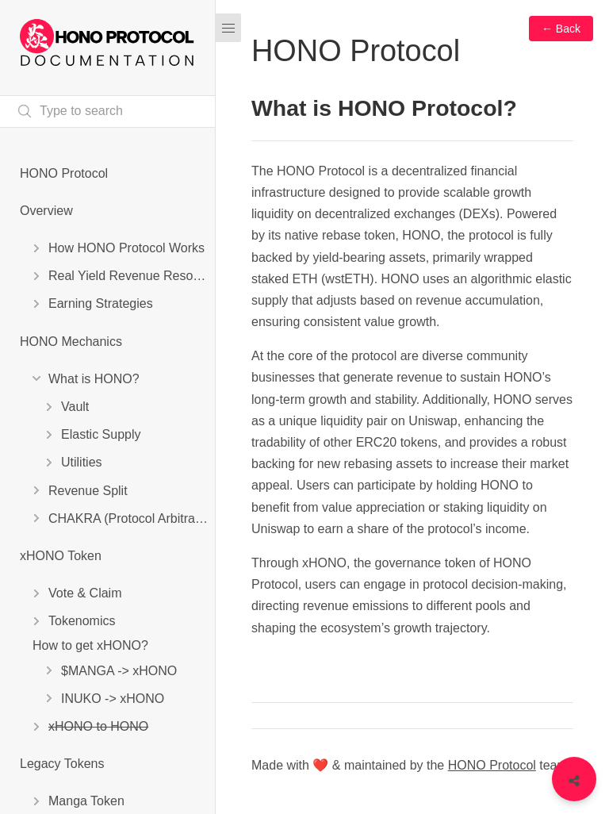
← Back (561, 28)
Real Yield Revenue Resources (131, 275)
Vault (75, 406)
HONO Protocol (64, 173)
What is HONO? (94, 379)
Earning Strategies (100, 303)
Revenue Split (88, 490)
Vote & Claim (84, 593)
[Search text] (107, 111)
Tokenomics (81, 621)
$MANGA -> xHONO (119, 671)
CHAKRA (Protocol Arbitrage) (130, 518)
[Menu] (228, 27)
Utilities (81, 462)
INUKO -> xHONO (112, 698)
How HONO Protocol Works (126, 248)
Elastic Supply (101, 434)
